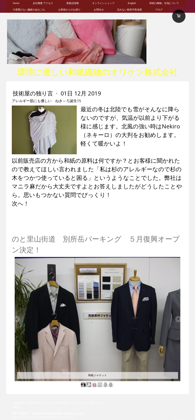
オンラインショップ (103, 3)
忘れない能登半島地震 (129, 9)
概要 (14, 413)
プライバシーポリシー (24, 416)
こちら (81, 402)
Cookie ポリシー (48, 416)
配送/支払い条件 (73, 413)
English (132, 3)
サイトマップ (67, 416)
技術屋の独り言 (34, 93)
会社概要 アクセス (43, 3)
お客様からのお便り (69, 9)
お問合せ (99, 9)
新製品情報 (72, 3)
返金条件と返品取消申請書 (46, 413)
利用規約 (24, 413)
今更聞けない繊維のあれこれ (29, 9)
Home (16, 3)
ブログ (159, 9)
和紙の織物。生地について (164, 3)
